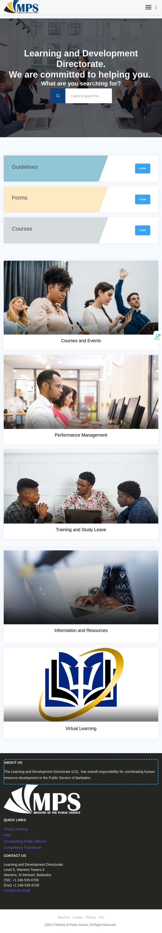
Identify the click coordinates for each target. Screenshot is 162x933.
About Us (63, 917)
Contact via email (17, 890)
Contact (78, 917)
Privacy (90, 917)
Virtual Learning (16, 829)
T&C (102, 917)
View (142, 168)
